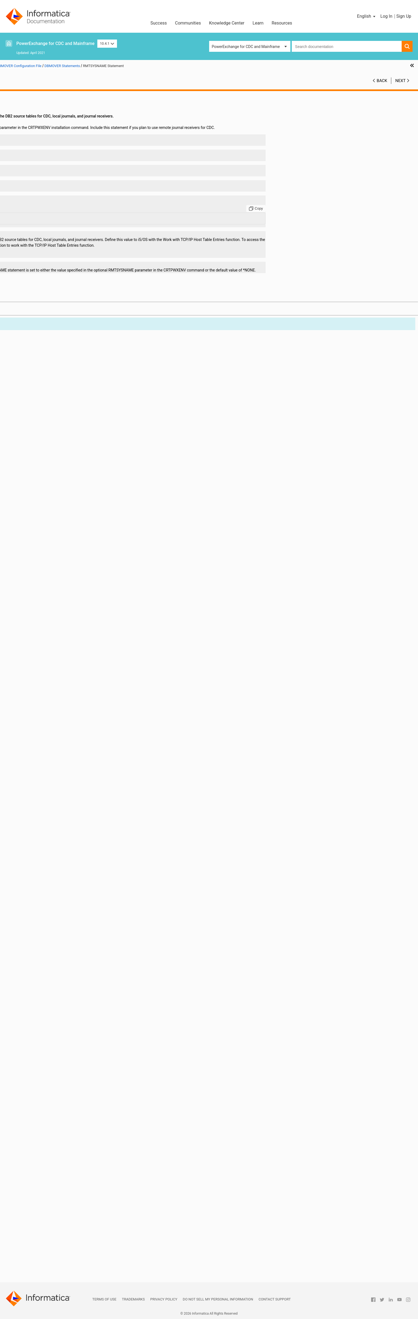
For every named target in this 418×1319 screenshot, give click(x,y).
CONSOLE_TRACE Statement (47, 346)
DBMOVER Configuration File (33, 106)
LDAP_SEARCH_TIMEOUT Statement (53, 672)
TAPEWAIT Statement (41, 1073)
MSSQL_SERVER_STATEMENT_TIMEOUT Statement (63, 752)
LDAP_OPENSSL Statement (46, 649)
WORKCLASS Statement (43, 1182)
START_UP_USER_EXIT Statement (51, 1016)
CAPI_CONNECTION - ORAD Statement (55, 272)
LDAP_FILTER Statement (43, 632)
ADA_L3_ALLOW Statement (46, 140)
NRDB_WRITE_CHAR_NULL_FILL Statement (59, 804)
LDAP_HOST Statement (42, 638)
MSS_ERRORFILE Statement (46, 770)
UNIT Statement (36, 1142)
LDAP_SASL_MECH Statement (48, 661)
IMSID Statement (37, 592)
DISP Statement (36, 443)
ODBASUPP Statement (41, 821)
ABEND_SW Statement (42, 134)
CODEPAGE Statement (41, 317)
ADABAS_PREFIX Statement (46, 163)
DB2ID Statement (37, 409)
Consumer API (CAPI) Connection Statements (56, 1193)
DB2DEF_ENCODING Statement (49, 403)
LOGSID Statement (38, 718)
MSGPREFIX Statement (42, 758)
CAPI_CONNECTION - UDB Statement (54, 283)
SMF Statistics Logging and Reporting (41, 1228)
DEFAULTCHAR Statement (44, 426)
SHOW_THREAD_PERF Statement (51, 970)
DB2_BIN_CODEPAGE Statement (50, 386)
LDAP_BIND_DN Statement (45, 609)
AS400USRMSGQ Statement (46, 226)
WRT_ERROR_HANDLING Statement (53, 1187)
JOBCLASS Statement (41, 598)
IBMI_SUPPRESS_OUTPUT (45, 558)
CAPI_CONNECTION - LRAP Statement (55, 254)
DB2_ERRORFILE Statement (46, 392)
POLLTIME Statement (40, 878)
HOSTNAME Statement (42, 552)
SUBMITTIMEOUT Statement (47, 1027)
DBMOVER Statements (36, 128)
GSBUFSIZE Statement (41, 546)
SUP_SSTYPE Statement (43, 1050)
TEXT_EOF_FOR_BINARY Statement (52, 1119)
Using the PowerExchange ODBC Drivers (43, 1262)
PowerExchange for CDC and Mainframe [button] (246, 46)
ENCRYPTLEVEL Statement (45, 506)
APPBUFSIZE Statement (43, 203)
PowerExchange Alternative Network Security (47, 1245)
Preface (15, 94)
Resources (282, 23)
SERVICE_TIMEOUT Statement (48, 958)
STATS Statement (37, 1021)
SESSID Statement (38, 964)
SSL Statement (35, 981)
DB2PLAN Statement (40, 415)
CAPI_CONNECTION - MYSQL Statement (56, 266)
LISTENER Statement (40, 684)
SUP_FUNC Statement (41, 1033)
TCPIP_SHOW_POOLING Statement (52, 1096)
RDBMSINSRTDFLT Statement (48, 913)
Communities (188, 23)
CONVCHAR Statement (42, 352)
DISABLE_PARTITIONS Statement (51, 438)
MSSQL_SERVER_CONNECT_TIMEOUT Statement (63, 747)
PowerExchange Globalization (34, 1256)
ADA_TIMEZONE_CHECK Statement (53, 146)
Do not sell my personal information (218, 1299)
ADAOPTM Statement (41, 180)
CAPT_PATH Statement (42, 300)
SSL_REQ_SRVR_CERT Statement (50, 1010)
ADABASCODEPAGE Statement (49, 169)
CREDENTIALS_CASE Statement (49, 363)
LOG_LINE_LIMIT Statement (46, 707)
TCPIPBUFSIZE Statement (44, 1102)
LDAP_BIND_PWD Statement (47, 621)
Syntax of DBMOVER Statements (45, 123)
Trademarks (133, 1299)
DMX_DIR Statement (40, 478)
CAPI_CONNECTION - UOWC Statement (56, 289)
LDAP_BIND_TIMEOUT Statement (51, 626)
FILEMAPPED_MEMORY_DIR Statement (56, 535)
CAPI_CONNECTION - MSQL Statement (55, 260)
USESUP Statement (39, 1159)
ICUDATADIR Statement (42, 581)
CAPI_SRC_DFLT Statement (45, 294)
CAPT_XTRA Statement (42, 306)
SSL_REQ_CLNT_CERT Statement (50, 1004)
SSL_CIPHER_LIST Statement (47, 993)
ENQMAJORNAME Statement (47, 512)
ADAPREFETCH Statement (45, 186)
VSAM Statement (37, 1170)
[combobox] (347, 46)
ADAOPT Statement (39, 174)
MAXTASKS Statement (42, 741)
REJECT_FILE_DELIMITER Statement (53, 924)
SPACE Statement (37, 976)
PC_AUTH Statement (40, 867)
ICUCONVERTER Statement (45, 575)
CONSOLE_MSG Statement (45, 340)
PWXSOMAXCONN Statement (48, 901)
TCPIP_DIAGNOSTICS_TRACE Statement (57, 1084)
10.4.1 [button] (107, 43)
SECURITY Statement (40, 947)
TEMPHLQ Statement (40, 1113)
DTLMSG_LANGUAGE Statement (50, 489)
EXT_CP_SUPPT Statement (45, 529)
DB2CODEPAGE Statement (45, 398)
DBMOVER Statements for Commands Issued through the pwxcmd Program (60, 1199)
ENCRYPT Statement (40, 501)
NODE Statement (37, 792)
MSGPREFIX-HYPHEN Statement (50, 764)
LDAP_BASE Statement (42, 604)
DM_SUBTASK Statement (44, 455)
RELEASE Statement (40, 930)
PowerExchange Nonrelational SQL (38, 1250)
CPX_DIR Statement (39, 357)
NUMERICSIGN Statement (44, 815)
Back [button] (382, 80)
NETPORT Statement (40, 787)
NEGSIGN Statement (40, 781)
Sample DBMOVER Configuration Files (49, 1205)
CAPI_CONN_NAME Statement (48, 237)
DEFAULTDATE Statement (44, 432)
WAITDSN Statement (40, 1176)
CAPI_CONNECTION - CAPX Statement (55, 249)
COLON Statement (38, 323)
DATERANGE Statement (42, 375)
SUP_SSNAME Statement (44, 1044)
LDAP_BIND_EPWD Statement (48, 615)
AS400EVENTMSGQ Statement (49, 214)
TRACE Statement (37, 1130)
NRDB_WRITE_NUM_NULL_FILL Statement (58, 810)
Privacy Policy (163, 1299)
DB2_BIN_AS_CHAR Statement (48, 380)
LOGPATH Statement (40, 712)
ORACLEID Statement (40, 855)
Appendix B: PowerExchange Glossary (41, 1279)
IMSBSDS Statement (40, 586)
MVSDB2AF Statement (42, 775)
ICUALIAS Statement (40, 564)
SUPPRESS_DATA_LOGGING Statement (55, 1056)
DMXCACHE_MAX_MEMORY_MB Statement (60, 466)
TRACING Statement (40, 1136)
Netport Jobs (20, 1210)
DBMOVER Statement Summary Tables (50, 117)
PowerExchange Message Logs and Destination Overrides (49, 1219)
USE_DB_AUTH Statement (44, 1147)
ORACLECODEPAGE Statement (48, 850)
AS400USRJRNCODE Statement (49, 220)
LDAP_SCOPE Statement (43, 667)
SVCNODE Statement (40, 1062)
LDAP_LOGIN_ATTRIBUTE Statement (53, 644)
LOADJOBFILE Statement (44, 695)
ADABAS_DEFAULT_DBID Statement (52, 151)
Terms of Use (104, 1299)
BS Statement (34, 232)
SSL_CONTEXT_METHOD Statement (53, 999)
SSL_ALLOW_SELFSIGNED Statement (54, 987)
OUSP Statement (37, 861)
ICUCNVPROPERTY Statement (48, 569)
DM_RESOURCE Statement (45, 449)
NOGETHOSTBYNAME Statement (51, 798)
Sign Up (403, 16)
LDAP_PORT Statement (42, 655)
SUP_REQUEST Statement (44, 1039)
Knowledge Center (227, 23)
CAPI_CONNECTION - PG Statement (53, 277)
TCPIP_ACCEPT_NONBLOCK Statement (56, 1079)
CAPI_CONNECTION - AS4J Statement (55, 243)
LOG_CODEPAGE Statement (46, 701)
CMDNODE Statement (41, 312)
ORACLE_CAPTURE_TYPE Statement (53, 838)
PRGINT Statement (38, 896)
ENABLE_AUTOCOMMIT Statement (52, 495)
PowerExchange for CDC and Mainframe (55, 43)
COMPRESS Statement (42, 329)
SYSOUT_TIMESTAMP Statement (50, 1067)
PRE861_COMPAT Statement (47, 884)
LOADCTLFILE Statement (43, 689)
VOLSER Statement (39, 1165)
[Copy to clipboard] (321, 220)
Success (159, 23)
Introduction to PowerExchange (35, 100)
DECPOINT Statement (41, 420)
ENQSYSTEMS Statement (44, 518)
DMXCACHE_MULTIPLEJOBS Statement (56, 472)
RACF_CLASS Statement (43, 907)
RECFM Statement (38, 918)
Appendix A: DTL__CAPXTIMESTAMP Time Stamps (52, 1273)
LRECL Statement (37, 730)
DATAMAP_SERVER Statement (48, 369)
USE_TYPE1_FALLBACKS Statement (53, 1153)
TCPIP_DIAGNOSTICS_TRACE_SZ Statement (60, 1090)
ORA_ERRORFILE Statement (46, 833)
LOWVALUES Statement (43, 724)
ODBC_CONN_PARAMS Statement (51, 827)
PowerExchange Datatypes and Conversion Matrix (51, 1268)
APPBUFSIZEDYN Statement (46, 209)
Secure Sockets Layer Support (34, 1239)
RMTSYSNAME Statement (44, 941)
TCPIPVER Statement (40, 1107)
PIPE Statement (36, 873)
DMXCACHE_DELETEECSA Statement (54, 460)
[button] (367, 16)
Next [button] (400, 80)
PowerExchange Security (30, 1233)
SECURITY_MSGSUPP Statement (50, 953)
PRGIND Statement (38, 890)
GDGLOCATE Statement (42, 541)
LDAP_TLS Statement (41, 678)
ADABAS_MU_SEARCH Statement (51, 157)
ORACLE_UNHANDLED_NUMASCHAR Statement (63, 844)
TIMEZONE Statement (41, 1124)
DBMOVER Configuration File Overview (50, 111)
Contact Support (274, 1299)
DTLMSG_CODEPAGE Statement (50, 483)
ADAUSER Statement (40, 197)
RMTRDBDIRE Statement (43, 936)
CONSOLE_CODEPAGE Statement (51, 335)
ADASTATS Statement (41, 191)
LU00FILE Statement (40, 735)
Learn (257, 23)
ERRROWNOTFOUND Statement (49, 523)
